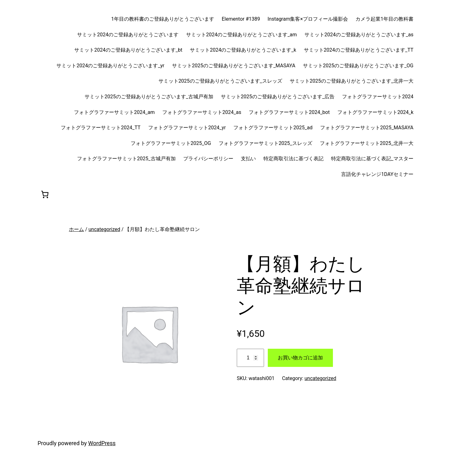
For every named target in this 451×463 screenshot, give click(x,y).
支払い (248, 159)
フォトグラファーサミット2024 (377, 97)
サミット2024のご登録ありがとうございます (128, 35)
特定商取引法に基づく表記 (293, 159)
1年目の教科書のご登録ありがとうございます (162, 19)
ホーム (76, 229)
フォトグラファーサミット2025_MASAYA (366, 128)
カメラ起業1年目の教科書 (384, 19)
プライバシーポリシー (208, 159)
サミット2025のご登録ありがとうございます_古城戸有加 (149, 97)
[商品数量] (250, 358)
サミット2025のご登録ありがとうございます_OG (358, 66)
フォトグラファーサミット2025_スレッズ (265, 143)
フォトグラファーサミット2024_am (114, 112)
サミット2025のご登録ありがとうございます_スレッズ (220, 81)
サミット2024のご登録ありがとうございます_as (358, 35)
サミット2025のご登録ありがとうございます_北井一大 (351, 81)
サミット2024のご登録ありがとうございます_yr (110, 66)
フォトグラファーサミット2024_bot (289, 112)
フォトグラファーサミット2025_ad (273, 128)
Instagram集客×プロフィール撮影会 (307, 19)
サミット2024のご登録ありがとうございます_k (243, 50)
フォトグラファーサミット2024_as (201, 112)
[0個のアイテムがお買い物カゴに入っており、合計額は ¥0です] (45, 194)
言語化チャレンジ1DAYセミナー (377, 174)
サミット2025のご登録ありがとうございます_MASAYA (233, 66)
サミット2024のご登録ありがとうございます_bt (128, 50)
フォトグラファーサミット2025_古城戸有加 (126, 159)
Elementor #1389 (241, 19)
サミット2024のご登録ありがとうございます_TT (358, 50)
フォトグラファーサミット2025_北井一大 (366, 143)
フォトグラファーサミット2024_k (375, 112)
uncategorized (104, 229)
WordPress (102, 443)
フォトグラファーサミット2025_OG (171, 143)
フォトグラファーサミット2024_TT (100, 128)
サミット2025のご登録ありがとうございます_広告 (277, 97)
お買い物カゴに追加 (300, 358)
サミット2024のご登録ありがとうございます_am (241, 35)
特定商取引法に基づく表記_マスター (372, 159)
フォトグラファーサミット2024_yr (187, 128)
